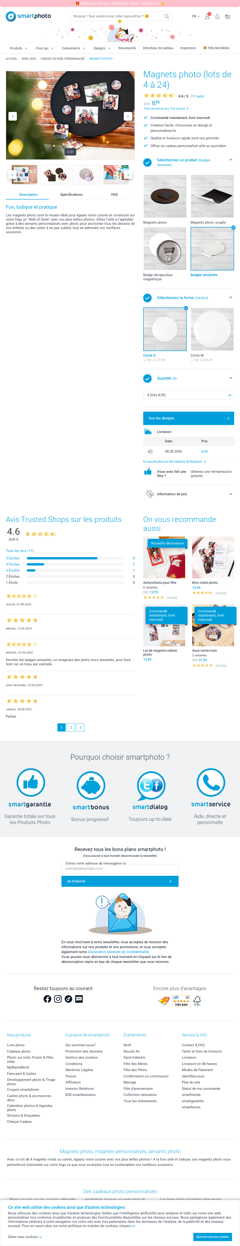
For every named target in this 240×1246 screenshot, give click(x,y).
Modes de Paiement (197, 1070)
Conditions (73, 1064)
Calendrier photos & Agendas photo (29, 1108)
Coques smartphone (23, 1089)
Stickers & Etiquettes (23, 1115)
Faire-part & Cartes (21, 1074)
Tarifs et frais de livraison (202, 1051)
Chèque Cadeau (19, 1122)
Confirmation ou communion (146, 1076)
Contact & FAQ (193, 1045)
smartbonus (191, 1107)
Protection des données (84, 1051)
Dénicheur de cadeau (158, 48)
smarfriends (191, 1095)
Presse (70, 1076)
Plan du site (191, 1082)
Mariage (130, 1082)
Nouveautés (127, 48)
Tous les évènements (140, 1101)
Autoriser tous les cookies (212, 1237)
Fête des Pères (135, 1070)
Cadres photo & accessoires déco (29, 1098)
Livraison (189, 1057)
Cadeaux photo (18, 1051)
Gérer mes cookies (25, 1237)
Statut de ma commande (201, 1089)
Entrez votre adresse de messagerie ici (96, 863)
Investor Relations (79, 1089)
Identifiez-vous (193, 1076)
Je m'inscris (76, 881)
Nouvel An (132, 1051)
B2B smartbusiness (80, 1095)
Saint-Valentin (134, 1057)
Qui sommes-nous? (80, 1045)
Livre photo (16, 1045)
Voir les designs (161, 418)
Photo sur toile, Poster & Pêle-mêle (30, 1059)
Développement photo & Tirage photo (31, 1082)
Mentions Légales (79, 1070)
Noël (127, 1045)
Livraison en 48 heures (199, 1064)
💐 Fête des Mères (216, 48)
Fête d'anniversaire (138, 1089)
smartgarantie (193, 1101)
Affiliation (73, 1082)
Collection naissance (140, 1095)
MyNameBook (18, 1067)
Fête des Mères (136, 1064)
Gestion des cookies (81, 1057)
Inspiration (188, 48)
